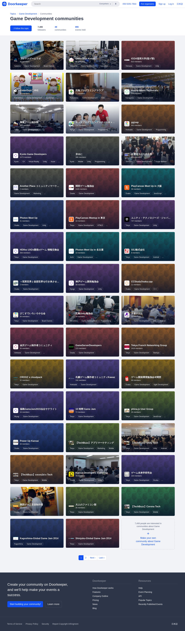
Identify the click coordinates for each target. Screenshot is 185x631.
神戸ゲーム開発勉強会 (87, 281)
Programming (103, 130)
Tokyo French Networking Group (149, 345)
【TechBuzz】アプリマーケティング (95, 443)
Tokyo (16, 130)
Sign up (162, 4)
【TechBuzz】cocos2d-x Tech (36, 474)
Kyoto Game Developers (33, 154)
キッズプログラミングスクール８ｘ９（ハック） (101, 122)
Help (140, 588)
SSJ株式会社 (138, 250)
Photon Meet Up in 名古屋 (89, 250)
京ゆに (79, 154)
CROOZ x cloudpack (31, 377)
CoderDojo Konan (85, 58)
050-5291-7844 (129, 4)
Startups (156, 353)
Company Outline (100, 596)
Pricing (96, 600)
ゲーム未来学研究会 (141, 473)
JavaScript (50, 98)
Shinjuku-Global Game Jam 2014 (93, 538)
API (140, 596)
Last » (101, 558)
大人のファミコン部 (86, 504)
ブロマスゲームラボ (30, 58)
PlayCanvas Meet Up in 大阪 (146, 186)
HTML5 (100, 225)
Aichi (72, 257)
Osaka (72, 193)
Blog (95, 608)
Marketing (37, 193)
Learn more (53, 604)
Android (156, 257)
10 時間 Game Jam (86, 409)
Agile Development (161, 385)
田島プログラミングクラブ (89, 90)
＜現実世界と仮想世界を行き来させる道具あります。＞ (49, 281)
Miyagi (16, 417)
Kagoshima (18, 544)
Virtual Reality (33, 162)
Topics (13, 14)
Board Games (49, 66)
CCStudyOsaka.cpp (142, 281)
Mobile (80, 162)
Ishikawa (17, 353)
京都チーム (137, 313)
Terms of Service (14, 624)
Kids (103, 98)
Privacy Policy (32, 624)
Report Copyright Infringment (65, 624)
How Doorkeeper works (103, 588)
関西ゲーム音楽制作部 (31, 504)
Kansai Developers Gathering (92, 473)
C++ (155, 289)
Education (104, 66)
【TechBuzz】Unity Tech (144, 443)
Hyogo (72, 130)
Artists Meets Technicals (144, 90)
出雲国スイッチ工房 (141, 154)
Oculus (155, 480)
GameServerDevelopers (89, 345)
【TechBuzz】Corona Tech (145, 506)
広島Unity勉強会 (84, 313)
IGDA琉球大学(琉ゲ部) (143, 58)
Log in (171, 4)
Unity (157, 66)
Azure (53, 162)
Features (97, 592)
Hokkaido (129, 130)
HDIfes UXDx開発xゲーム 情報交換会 (39, 250)
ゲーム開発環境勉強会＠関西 (146, 377)
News (95, 604)
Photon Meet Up (29, 218)
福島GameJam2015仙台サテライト (38, 409)
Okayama (73, 66)
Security (45, 624)
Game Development (28, 14)
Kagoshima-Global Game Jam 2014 (39, 538)
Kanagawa (129, 98)
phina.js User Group (142, 409)
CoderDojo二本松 (29, 90)
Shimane (128, 162)
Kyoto (16, 162)
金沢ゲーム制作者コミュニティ (36, 345)
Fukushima (18, 98)
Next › (92, 558)
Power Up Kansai (29, 441)
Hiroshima (74, 321)
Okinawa (128, 66)
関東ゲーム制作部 (29, 122)
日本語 (180, 4)
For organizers (147, 4)
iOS (154, 321)
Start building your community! (25, 604)
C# (24, 162)
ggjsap (135, 122)
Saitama (17, 66)
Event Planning (145, 592)
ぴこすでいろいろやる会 (32, 313)
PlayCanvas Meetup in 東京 (90, 218)
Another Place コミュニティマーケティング (43, 186)
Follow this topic (21, 28)
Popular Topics (145, 600)
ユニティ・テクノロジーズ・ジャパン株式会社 (155, 218)
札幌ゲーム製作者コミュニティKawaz (95, 377)
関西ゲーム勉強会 (85, 186)
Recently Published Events (150, 604)
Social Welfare (161, 162)
